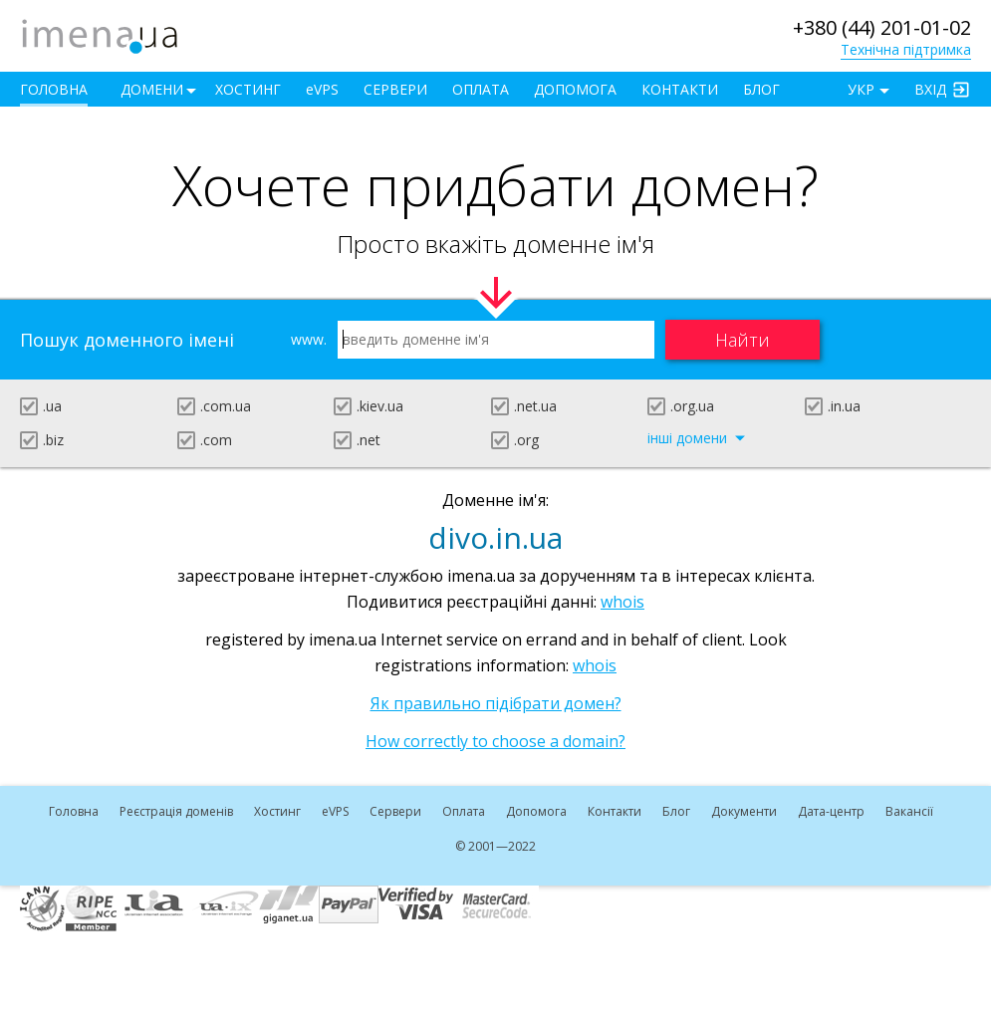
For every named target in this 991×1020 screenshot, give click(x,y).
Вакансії (909, 811)
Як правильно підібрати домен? (496, 703)
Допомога (575, 89)
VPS (322, 89)
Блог (761, 89)
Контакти (679, 89)
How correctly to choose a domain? (495, 741)
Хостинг (248, 89)
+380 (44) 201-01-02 (882, 27)
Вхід (930, 89)
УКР (861, 89)
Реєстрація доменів (176, 811)
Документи (744, 811)
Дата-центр (831, 811)
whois (622, 602)
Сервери (395, 89)
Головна (54, 89)
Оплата (480, 89)
